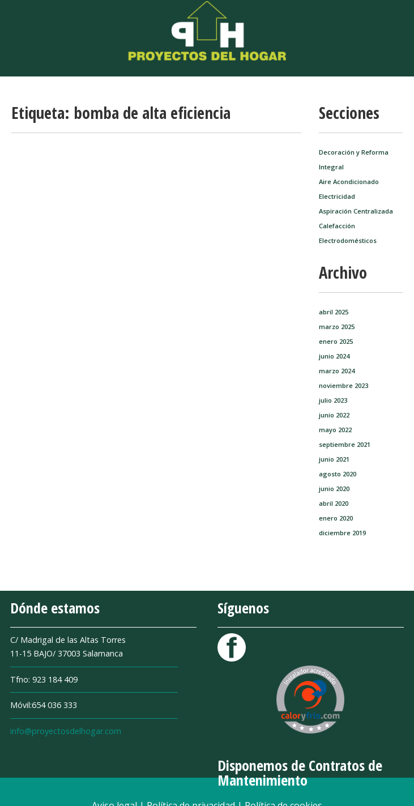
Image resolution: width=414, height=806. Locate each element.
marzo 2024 (337, 370)
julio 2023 (333, 400)
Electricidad (337, 196)
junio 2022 (334, 415)
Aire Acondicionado (349, 181)
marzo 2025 (337, 326)
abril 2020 (333, 503)
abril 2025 (333, 312)
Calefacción (337, 225)
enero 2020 (336, 518)
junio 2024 (334, 356)
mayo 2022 (335, 429)
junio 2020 (334, 488)
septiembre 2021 (344, 444)
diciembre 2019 (342, 532)
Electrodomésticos (348, 240)
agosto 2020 (337, 474)
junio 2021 (334, 459)
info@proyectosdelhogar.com (65, 731)
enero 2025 (336, 341)
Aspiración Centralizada (356, 211)
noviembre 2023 (343, 385)
